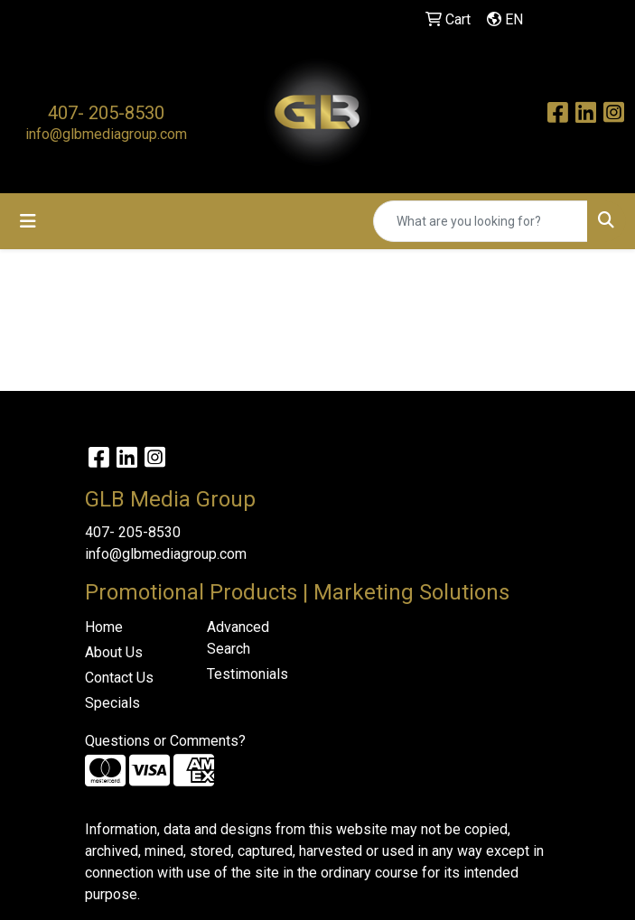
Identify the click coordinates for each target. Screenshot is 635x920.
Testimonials (247, 674)
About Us (114, 652)
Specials (112, 702)
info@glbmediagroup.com (106, 134)
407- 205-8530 (106, 113)
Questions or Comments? (165, 740)
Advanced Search (238, 637)
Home (104, 627)
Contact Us (119, 677)
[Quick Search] (480, 221)
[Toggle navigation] (28, 221)
